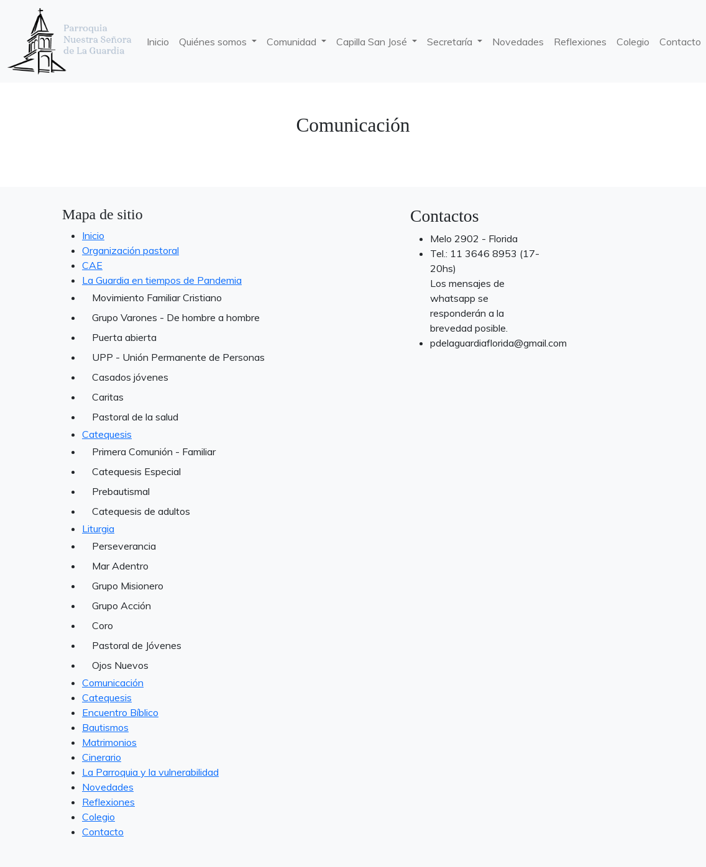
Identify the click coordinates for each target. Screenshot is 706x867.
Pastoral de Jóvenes (136, 645)
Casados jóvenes (130, 377)
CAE (92, 265)
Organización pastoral (130, 250)
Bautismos (105, 727)
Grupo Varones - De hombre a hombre (169, 317)
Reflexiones (580, 41)
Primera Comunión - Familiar (154, 451)
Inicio (158, 41)
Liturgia (98, 528)
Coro (102, 625)
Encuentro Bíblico (120, 712)
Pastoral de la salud (135, 417)
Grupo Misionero (127, 585)
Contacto (103, 831)
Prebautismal (121, 491)
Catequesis (107, 434)
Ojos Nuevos (120, 665)
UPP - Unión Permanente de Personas (169, 357)
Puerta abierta (124, 337)
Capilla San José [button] (373, 41)
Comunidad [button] (293, 41)
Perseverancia (124, 546)
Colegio (633, 41)
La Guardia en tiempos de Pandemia (162, 280)
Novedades (518, 41)
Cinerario (101, 757)
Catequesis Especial (136, 471)
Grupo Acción (121, 605)
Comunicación (113, 682)
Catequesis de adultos (141, 511)
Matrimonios (109, 742)
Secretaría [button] (451, 41)
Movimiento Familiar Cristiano (157, 297)
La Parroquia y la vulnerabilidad (150, 772)
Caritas (108, 397)
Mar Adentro (120, 566)
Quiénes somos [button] (214, 41)
